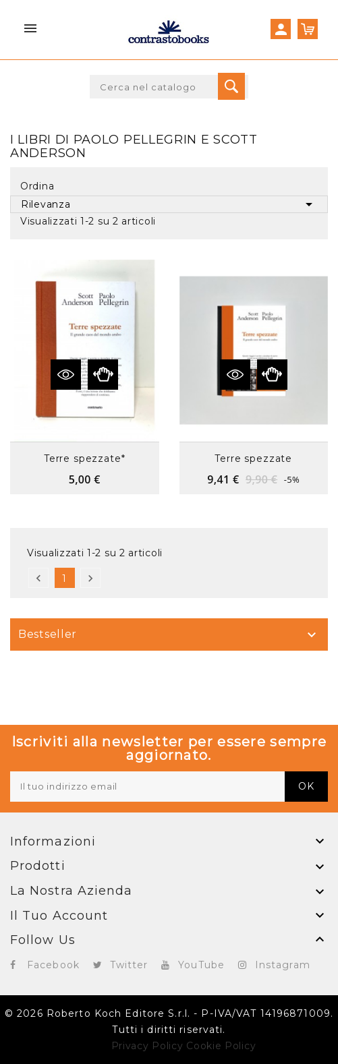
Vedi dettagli (66, 374)
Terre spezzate (253, 458)
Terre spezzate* (84, 458)
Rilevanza (169, 204)
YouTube (201, 965)
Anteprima (103, 374)
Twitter (129, 965)
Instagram (282, 965)
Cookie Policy (221, 1046)
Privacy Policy (147, 1046)
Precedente (38, 578)
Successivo (90, 578)
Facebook (53, 965)
